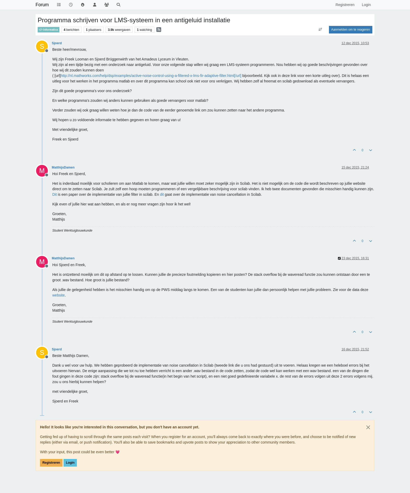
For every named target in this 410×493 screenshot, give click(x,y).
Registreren (51, 462)
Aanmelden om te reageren (350, 29)
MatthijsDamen (63, 167)
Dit (54, 194)
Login (70, 462)
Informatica (48, 29)
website (58, 295)
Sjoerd (57, 43)
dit (162, 194)
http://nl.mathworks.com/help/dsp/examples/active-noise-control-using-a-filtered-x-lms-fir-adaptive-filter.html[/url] (151, 76)
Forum (42, 4)
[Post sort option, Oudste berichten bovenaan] (320, 29)
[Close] (368, 427)
